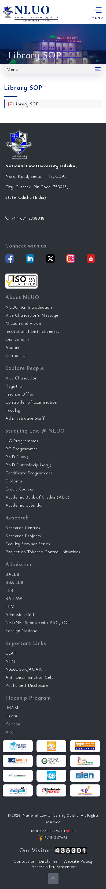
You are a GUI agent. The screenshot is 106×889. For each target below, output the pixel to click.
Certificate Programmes (29, 473)
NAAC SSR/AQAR (23, 669)
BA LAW (14, 598)
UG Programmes (21, 441)
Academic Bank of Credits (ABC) (37, 497)
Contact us (24, 861)
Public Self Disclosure (26, 685)
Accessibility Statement (54, 866)
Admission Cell (19, 614)
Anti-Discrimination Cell (29, 677)
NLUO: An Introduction (28, 307)
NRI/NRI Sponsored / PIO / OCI (37, 622)
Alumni (12, 347)
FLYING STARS (53, 838)
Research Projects (23, 535)
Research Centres (22, 527)
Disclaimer (49, 861)
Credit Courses (19, 489)
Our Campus (17, 339)
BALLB (12, 574)
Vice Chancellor (21, 378)
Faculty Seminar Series (27, 544)
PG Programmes (21, 449)
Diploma (13, 481)
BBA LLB (14, 582)
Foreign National (22, 630)
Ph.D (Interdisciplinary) (28, 465)
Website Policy (77, 861)
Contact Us (16, 355)
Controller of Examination (31, 402)
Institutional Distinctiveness (32, 331)
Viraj (9, 732)
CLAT (11, 653)
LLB (9, 590)
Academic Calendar (24, 505)
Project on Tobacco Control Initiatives (42, 552)
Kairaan (12, 724)
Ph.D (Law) (16, 457)
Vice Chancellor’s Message (31, 315)
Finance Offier (19, 394)
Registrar (14, 386)
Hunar (11, 716)
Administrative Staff (25, 418)
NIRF (10, 661)
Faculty (12, 410)
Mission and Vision (23, 323)
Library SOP (26, 104)
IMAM (12, 708)
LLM (10, 606)
